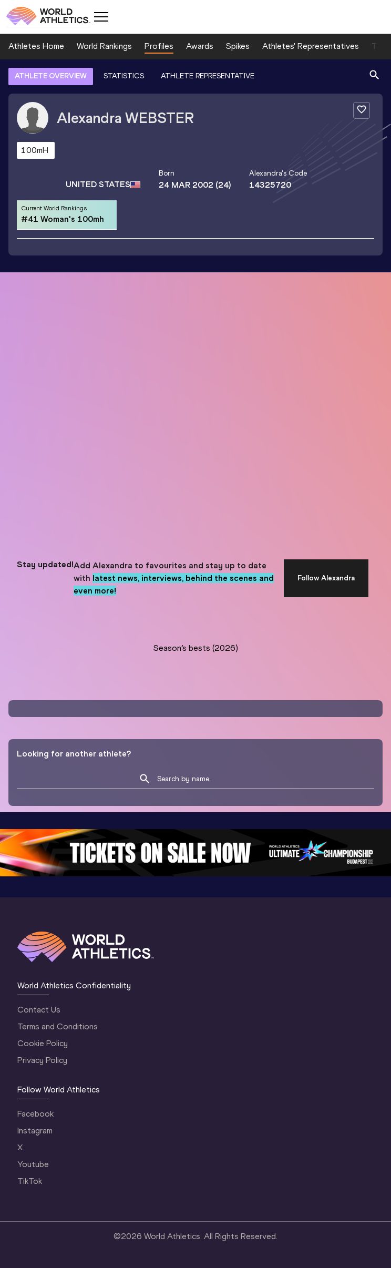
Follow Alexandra (326, 578)
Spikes (238, 46)
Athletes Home (36, 46)
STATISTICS (124, 75)
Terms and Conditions (57, 1026)
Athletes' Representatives (310, 46)
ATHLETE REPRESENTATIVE (207, 75)
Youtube (33, 1164)
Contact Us (38, 1010)
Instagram (35, 1131)
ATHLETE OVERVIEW (51, 75)
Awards (199, 46)
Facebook (35, 1114)
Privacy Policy (42, 1060)
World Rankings (104, 46)
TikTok (29, 1181)
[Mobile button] (100, 16)
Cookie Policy (42, 1043)
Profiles (159, 46)
